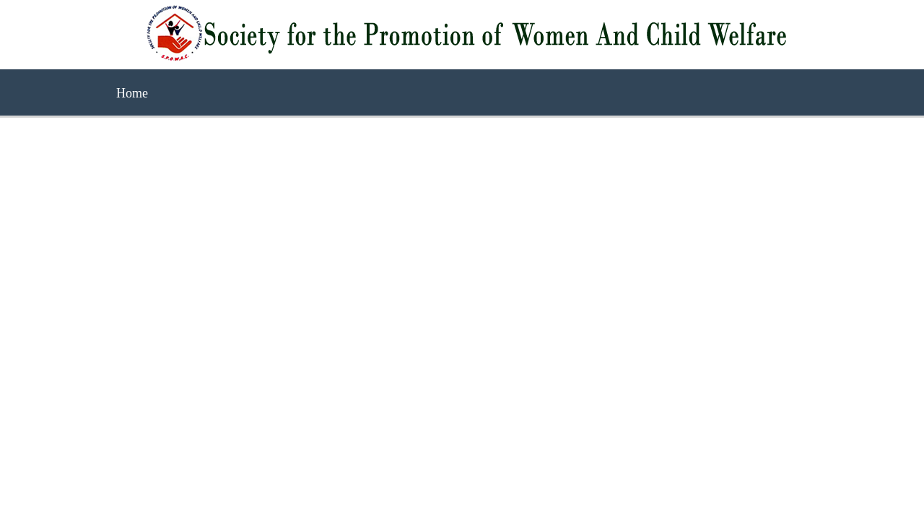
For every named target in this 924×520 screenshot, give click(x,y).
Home (132, 93)
